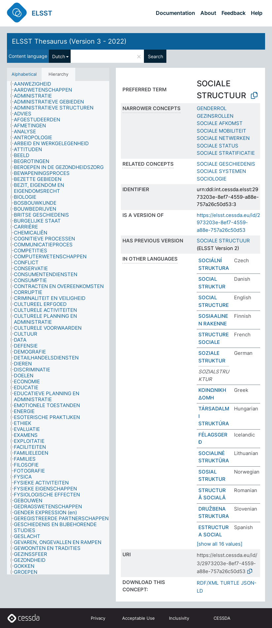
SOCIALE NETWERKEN (223, 138)
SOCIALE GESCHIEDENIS (226, 164)
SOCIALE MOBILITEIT (221, 131)
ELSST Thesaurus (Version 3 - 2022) (69, 41)
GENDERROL (211, 108)
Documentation (175, 13)
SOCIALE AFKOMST (220, 123)
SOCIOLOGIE (211, 179)
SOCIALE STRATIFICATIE (226, 153)
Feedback (233, 13)
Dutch (58, 56)
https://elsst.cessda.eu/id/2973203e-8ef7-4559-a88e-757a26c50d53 (228, 222)
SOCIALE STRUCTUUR (223, 240)
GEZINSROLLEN (215, 116)
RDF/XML (208, 583)
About (208, 13)
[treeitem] (35, 84)
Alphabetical (24, 74)
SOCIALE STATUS (217, 146)
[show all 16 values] (219, 544)
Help (256, 13)
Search (155, 56)
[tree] (58, 327)
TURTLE (229, 583)
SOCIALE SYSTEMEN (221, 171)
